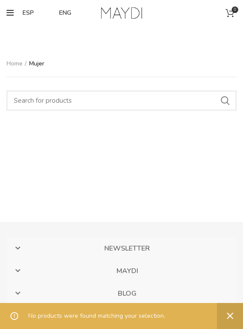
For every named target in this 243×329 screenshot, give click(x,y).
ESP (28, 13)
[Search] (121, 101)
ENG (65, 13)
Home (15, 63)
